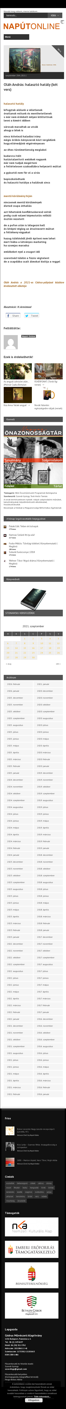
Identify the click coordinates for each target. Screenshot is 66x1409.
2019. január (43, 848)
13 (8, 648)
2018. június (43, 896)
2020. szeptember (46, 711)
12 (58, 643)
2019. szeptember (46, 793)
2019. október (43, 786)
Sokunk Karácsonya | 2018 (22, 552)
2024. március (14, 841)
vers (37, 1196)
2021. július (12, 1060)
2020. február (43, 759)
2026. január (13, 691)
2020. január (43, 766)
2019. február (43, 841)
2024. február (13, 848)
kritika (51, 1187)
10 (41, 643)
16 (33, 648)
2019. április (43, 827)
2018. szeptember (46, 875)
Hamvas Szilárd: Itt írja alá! (22, 534)
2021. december (15, 1026)
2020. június (43, 732)
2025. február (13, 766)
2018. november (45, 861)
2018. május (43, 902)
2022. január (13, 1019)
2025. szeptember (16, 718)
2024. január (13, 855)
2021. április (13, 1080)
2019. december (45, 773)
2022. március (14, 1005)
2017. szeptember (45, 957)
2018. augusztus (45, 882)
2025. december (15, 697)
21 (16, 652)
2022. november (15, 950)
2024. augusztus (15, 807)
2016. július (42, 1053)
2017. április (43, 991)
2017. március (44, 998)
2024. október (13, 793)
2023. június (13, 902)
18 (50, 648)
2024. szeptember (16, 800)
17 (41, 648)
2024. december (15, 779)
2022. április (13, 998)
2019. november (45, 779)
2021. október (13, 1039)
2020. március (44, 752)
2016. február (43, 1087)
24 (41, 652)
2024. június (13, 820)
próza (49, 1192)
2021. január (43, 684)
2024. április (13, 834)
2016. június (43, 1060)
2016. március (44, 1080)
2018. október (43, 868)
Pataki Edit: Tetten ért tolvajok (23, 526)
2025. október (13, 711)
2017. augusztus (45, 964)
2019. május (43, 820)
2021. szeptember (16, 1046)
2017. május (43, 984)
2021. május (13, 1073)
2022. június (13, 984)
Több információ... (42, 1397)
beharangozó (22, 1183)
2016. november (45, 1026)
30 (33, 657)
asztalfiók (10, 1183)
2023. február (13, 930)
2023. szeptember (16, 882)
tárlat (30, 1196)
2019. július (42, 807)
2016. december (45, 1019)
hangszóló (34, 1187)
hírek (43, 1187)
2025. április (13, 752)
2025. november (15, 704)
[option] (33, 600)
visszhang (10, 1201)
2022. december (15, 943)
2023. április (13, 916)
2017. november (45, 943)
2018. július (42, 889)
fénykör (17, 1187)
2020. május (43, 738)
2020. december (45, 691)
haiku (25, 1187)
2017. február (43, 1005)
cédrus (40, 1183)
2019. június (43, 814)
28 (16, 657)
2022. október (13, 957)
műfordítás (39, 1192)
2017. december (45, 937)
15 (25, 648)
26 (58, 652)
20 (8, 652)
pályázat (9, 1196)
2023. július (12, 896)
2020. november (45, 697)
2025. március (14, 759)
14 (16, 648)
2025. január (13, 773)
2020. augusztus (45, 718)
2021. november (15, 1032)
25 (50, 652)
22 (25, 652)
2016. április (43, 1073)
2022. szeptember (16, 964)
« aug (8, 663)
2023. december (15, 861)
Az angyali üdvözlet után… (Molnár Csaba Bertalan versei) (16, 384)
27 (8, 657)
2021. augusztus (15, 1053)
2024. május (13, 827)
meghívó (28, 1192)
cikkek (32, 1183)
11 (50, 643)
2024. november (15, 786)
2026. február (13, 684)
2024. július (12, 814)
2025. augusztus (15, 725)
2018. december (45, 855)
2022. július (12, 978)
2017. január (43, 1012)
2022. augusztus (15, 971)
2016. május (43, 1067)
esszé (8, 1187)
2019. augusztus (45, 800)
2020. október (43, 704)
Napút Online (28, 336)
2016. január (43, 1094)
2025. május (13, 745)
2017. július (42, 971)
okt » (58, 663)
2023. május (13, 909)
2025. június (13, 738)
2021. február (13, 1094)
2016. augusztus (45, 1046)
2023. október (13, 875)
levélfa (19, 1192)
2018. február (43, 923)
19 (58, 648)
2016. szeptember (46, 1039)
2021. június (13, 1067)
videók (44, 1196)
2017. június (43, 978)
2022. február (13, 1012)
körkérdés (10, 1192)
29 (25, 657)
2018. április (43, 909)
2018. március (44, 916)
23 (33, 652)
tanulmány (20, 1196)
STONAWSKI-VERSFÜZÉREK (20, 613)
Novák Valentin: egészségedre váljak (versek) (48, 407)
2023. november (15, 868)
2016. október (43, 1032)
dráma (49, 1183)
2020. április (43, 745)
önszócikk (21, 1201)
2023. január (13, 937)
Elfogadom (33, 1400)
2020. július (42, 725)
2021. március (14, 1087)
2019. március (44, 834)
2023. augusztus (15, 889)
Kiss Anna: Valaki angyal (15, 405)
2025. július (12, 732)
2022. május (13, 991)
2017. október (43, 950)
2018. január (43, 930)
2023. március (14, 923)
